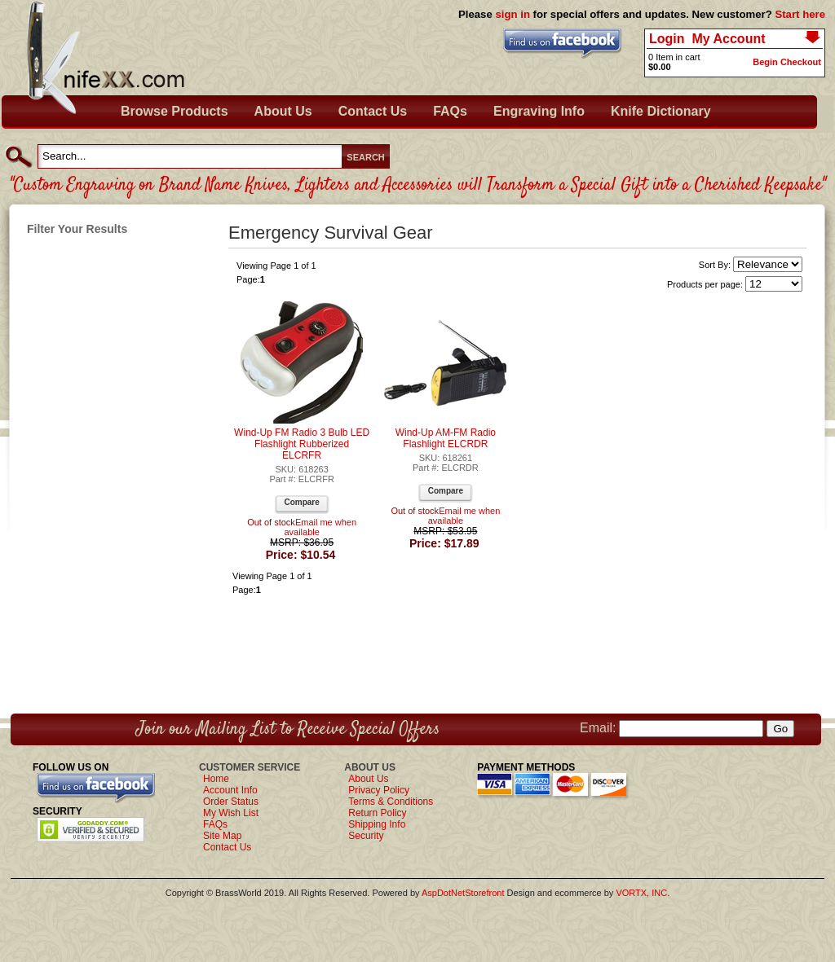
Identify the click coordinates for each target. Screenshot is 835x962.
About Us (283, 111)
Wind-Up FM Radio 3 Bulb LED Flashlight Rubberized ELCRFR (301, 444)
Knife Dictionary (661, 111)
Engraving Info (539, 111)
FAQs (450, 111)
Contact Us (372, 111)
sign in (512, 14)
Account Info (230, 790)
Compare (301, 502)
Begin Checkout (787, 62)
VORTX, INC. (642, 893)
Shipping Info (376, 824)
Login (667, 39)
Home (216, 778)
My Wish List (230, 813)
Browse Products (174, 111)
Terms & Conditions (390, 801)
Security (365, 835)
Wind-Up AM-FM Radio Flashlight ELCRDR (445, 438)
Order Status (230, 801)
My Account (728, 39)
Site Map (222, 835)
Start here (800, 14)
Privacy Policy (378, 790)
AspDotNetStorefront (463, 893)
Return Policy (377, 813)
